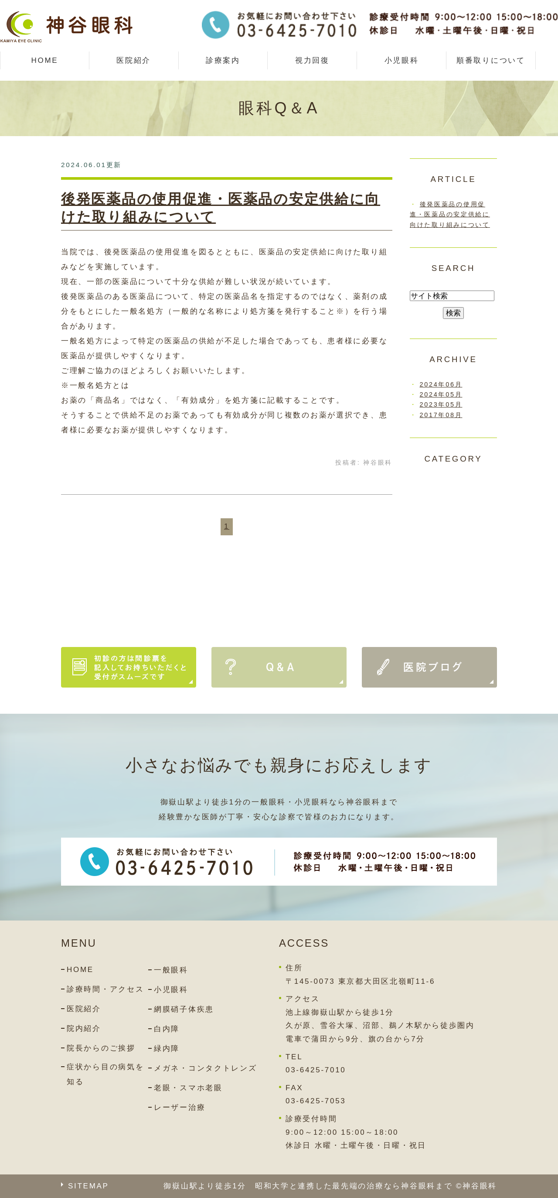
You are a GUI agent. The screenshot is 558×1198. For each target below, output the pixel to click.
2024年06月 (441, 384)
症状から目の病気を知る (105, 1074)
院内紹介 (84, 1028)
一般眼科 (171, 970)
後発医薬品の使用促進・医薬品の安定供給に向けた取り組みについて (450, 214)
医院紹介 (84, 1009)
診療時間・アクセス (105, 989)
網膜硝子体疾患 (184, 1009)
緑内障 (167, 1048)
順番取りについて (490, 60)
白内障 (167, 1029)
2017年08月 (441, 414)
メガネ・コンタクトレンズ (205, 1068)
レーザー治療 (179, 1107)
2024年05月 (441, 394)
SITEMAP (88, 1186)
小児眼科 (401, 60)
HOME (44, 60)
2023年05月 (441, 404)
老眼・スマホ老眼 (188, 1088)
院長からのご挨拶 (101, 1048)
